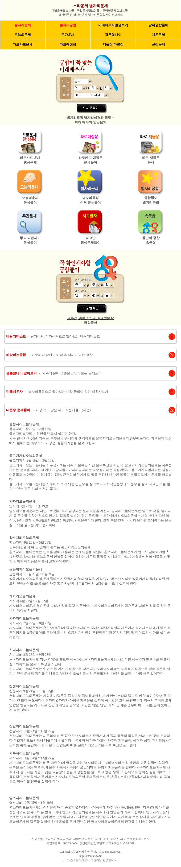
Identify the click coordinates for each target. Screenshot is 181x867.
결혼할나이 (113, 35)
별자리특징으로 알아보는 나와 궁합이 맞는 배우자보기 (68, 391)
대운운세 (158, 35)
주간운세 (67, 35)
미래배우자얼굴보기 (113, 25)
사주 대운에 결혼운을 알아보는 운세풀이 (72, 373)
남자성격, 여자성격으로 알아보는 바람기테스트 (65, 336)
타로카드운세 (23, 44)
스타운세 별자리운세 (90, 6)
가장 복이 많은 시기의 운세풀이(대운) (63, 410)
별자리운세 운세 (86, 851)
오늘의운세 (22, 35)
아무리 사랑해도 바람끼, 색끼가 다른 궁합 (62, 355)
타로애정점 (68, 44)
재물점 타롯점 (113, 44)
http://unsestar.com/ (90, 856)
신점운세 (158, 44)
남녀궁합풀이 (158, 25)
